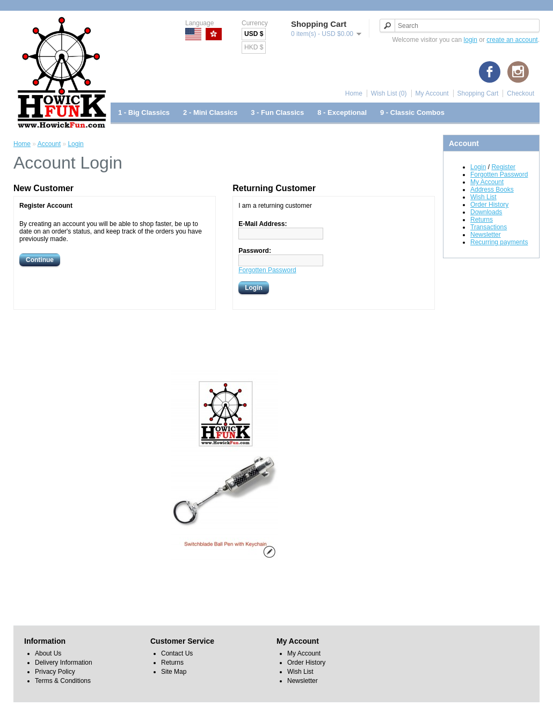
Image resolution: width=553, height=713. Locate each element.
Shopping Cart (478, 93)
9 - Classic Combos (412, 112)
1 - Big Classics (144, 112)
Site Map (173, 671)
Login (478, 167)
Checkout (520, 93)
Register (503, 167)
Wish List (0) (389, 93)
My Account (432, 93)
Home (353, 93)
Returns (481, 219)
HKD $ (253, 47)
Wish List (483, 197)
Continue (40, 260)
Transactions (488, 227)
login (470, 39)
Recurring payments (499, 242)
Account (49, 144)
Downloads (486, 212)
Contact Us (177, 653)
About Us (48, 653)
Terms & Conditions (63, 681)
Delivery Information (63, 662)
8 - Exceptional (342, 112)
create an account (511, 39)
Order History (489, 204)
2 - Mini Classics (210, 112)
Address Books (492, 189)
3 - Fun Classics (277, 112)
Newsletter (485, 234)
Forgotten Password (499, 174)
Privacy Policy (55, 671)
